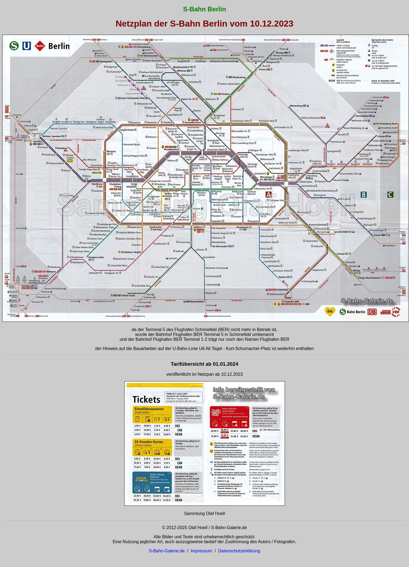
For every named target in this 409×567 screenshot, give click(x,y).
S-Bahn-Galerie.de (167, 551)
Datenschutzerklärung (239, 551)
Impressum (201, 551)
